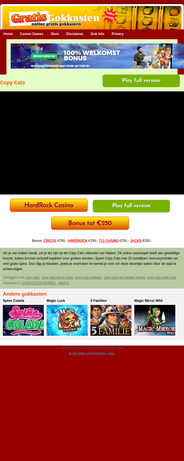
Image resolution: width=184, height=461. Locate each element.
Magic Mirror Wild (148, 301)
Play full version (141, 81)
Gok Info (98, 34)
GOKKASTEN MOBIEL (39, 283)
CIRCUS (50, 241)
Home (8, 34)
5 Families (98, 301)
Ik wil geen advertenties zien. (92, 353)
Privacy (118, 34)
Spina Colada (13, 301)
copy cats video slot (161, 277)
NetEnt (63, 283)
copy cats (32, 277)
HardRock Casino (48, 206)
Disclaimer (74, 34)
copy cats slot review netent (124, 277)
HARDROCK (77, 241)
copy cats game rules (57, 277)
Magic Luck (56, 301)
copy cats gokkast (88, 277)
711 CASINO (109, 241)
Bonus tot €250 (90, 224)
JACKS (136, 241)
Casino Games (31, 34)
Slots (55, 34)
